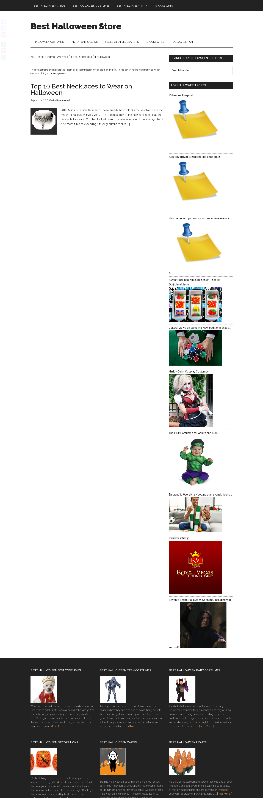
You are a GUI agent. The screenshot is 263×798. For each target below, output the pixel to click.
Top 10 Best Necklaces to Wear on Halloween (81, 89)
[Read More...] (51, 726)
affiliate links (55, 70)
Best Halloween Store (76, 26)
